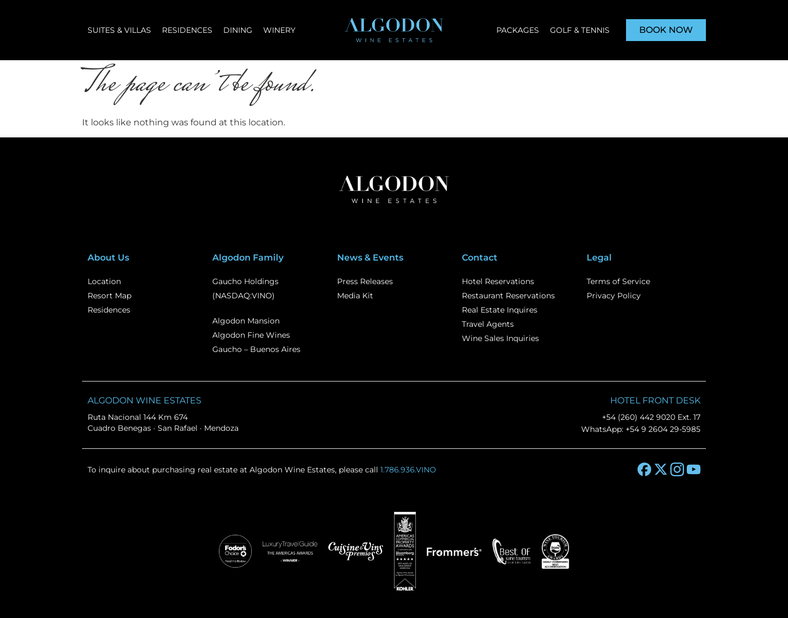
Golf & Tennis (580, 30)
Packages (517, 30)
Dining (237, 30)
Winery (279, 30)
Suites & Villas (119, 30)
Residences (187, 30)
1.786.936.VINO (408, 470)
